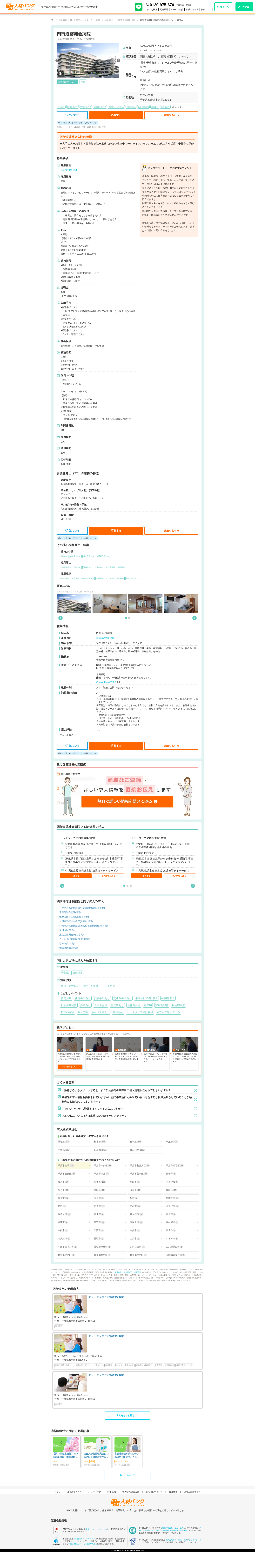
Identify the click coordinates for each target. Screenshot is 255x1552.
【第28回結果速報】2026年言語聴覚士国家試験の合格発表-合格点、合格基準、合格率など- (66, 1455)
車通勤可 (118, 1272)
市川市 (63, 1181)
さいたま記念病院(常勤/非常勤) (75, 939)
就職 (92, 1461)
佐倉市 (63, 1198)
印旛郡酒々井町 (67, 1246)
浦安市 (99, 1222)
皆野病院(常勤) (66, 943)
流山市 (135, 1206)
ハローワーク (94, 1492)
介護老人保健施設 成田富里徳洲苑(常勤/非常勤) (83, 926)
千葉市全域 (66, 1165)
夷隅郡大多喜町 (175, 1254)
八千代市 (172, 1206)
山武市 (135, 1238)
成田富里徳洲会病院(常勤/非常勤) (76, 921)
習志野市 (172, 1198)
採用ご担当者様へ (192, 1492)
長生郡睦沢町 (66, 1254)
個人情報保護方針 (130, 1492)
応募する (76, 876)
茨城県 (64, 1141)
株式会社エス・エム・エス (96, 1529)
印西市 (99, 1230)
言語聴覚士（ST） (70, 169)
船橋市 (100, 1181)
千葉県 (64, 1149)
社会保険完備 (143, 107)
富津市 (63, 1222)
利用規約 (111, 1492)
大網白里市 (137, 1246)
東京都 (100, 1149)
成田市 (171, 1190)
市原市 (99, 1206)
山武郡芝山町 (174, 1246)
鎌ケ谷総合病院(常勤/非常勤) (74, 917)
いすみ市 (172, 1238)
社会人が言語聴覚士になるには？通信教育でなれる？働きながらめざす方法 (96, 1455)
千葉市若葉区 (66, 1173)
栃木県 (100, 1141)
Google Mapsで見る (106, 682)
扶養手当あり (85, 107)
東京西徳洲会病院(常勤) (71, 934)
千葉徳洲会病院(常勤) (70, 912)
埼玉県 (172, 1141)
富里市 (171, 1230)
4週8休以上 (130, 107)
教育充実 (137, 1272)
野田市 (99, 1190)
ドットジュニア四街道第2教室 (77, 838)
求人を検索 (152, 9)
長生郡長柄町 (102, 1254)
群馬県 (136, 1141)
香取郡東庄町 (102, 1246)
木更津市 (172, 1181)
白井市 (135, 1230)
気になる (72, 115)
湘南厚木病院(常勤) (69, 948)
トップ (57, 1492)
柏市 (62, 1206)
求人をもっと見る (125, 1415)
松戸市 (63, 1190)
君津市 (171, 1214)
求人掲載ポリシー (154, 1492)
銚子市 (171, 1173)
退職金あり (165, 107)
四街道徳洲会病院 (105, 638)
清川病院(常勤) (66, 930)
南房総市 (64, 1238)
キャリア (118, 1461)
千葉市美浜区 (139, 1173)
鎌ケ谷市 (136, 1214)
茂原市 (135, 1190)
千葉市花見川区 (140, 1165)
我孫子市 (64, 1214)
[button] (57, 60)
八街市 (63, 1230)
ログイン (224, 7)
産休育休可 (128, 1272)
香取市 (99, 1238)
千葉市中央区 (103, 1165)
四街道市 (136, 1222)
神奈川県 (137, 1149)
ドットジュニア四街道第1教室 (148, 838)
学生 (55, 1461)
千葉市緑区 (101, 1173)
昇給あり (154, 107)
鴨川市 (99, 1214)
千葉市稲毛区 (175, 1165)
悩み (126, 1461)
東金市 (99, 1198)
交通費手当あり (100, 107)
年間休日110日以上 (116, 107)
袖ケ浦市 (172, 1222)
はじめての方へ (74, 1492)
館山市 (135, 1181)
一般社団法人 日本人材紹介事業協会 (82, 1544)
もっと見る (125, 1475)
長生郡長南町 (138, 1254)
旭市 (133, 1198)
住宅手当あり (72, 107)
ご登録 (245, 7)
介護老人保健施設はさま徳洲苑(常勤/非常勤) (82, 908)
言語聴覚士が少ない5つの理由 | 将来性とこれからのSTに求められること (127, 1455)
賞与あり (61, 107)
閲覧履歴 (164, 9)
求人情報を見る (108, 876)
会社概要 (173, 1492)
